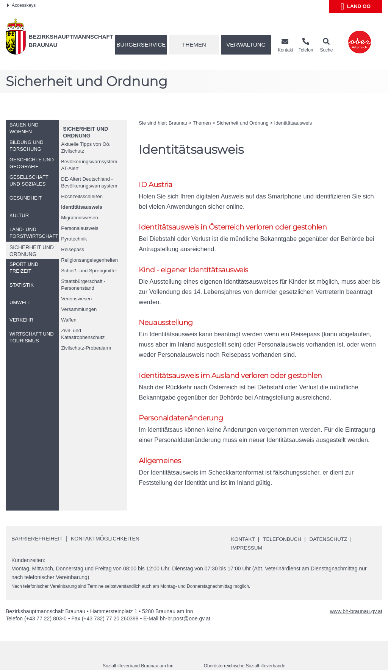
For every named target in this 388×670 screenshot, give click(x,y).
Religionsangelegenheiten (89, 260)
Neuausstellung (166, 313)
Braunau (178, 123)
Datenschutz (330, 521)
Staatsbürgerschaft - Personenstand (83, 284)
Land (356, 6)
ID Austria (155, 184)
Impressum (247, 529)
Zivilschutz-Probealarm (86, 348)
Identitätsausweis (81, 207)
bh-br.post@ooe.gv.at (185, 600)
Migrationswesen (79, 217)
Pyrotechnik (74, 239)
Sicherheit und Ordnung (242, 123)
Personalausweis (79, 228)
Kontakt (243, 521)
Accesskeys (21, 5)
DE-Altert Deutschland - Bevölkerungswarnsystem (89, 182)
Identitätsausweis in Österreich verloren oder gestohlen (233, 227)
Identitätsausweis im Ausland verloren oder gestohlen (230, 356)
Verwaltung (246, 44)
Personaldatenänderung (181, 399)
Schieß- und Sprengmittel (89, 270)
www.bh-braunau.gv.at (356, 593)
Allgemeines (160, 442)
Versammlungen (79, 309)
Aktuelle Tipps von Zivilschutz (85, 147)
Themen (194, 44)
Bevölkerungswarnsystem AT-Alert (89, 165)
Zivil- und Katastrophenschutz (83, 334)
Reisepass (72, 249)
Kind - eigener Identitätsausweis (193, 270)
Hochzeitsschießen (82, 196)
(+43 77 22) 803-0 (45, 600)
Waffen (68, 320)
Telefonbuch (284, 521)
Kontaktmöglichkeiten (105, 520)
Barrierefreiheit (37, 520)
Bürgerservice (141, 44)
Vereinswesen (76, 298)
